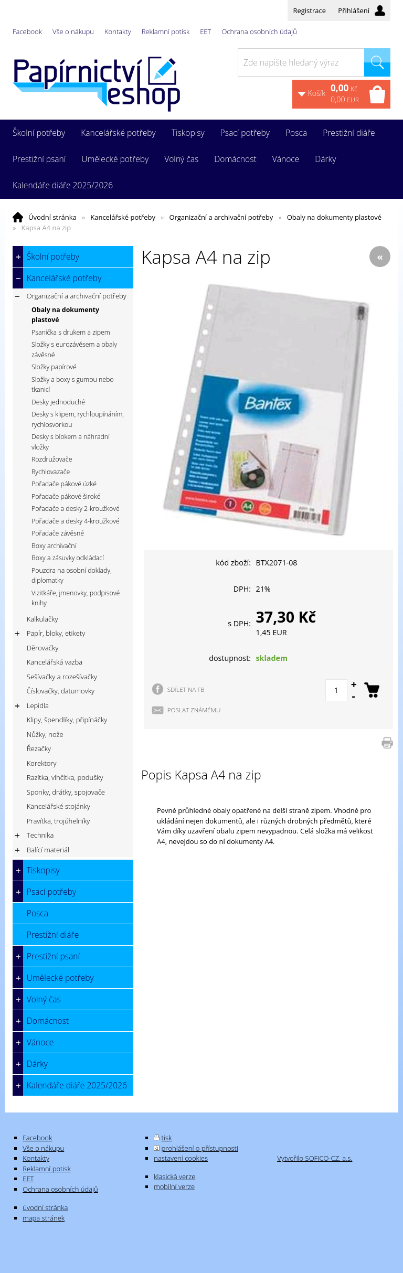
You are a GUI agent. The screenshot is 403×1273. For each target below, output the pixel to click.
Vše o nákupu (73, 31)
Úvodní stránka (52, 217)
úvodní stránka (45, 1207)
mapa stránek (44, 1218)
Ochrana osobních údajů (258, 31)
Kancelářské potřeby (122, 217)
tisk (167, 1137)
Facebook (27, 31)
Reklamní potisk (165, 31)
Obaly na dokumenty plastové (334, 217)
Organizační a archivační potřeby (221, 217)
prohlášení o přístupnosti (200, 1148)
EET (205, 31)
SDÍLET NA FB (186, 689)
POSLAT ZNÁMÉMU (194, 709)
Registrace (309, 10)
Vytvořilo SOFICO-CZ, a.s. (314, 1158)
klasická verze (174, 1176)
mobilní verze (174, 1186)
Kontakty (117, 31)
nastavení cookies (181, 1158)
